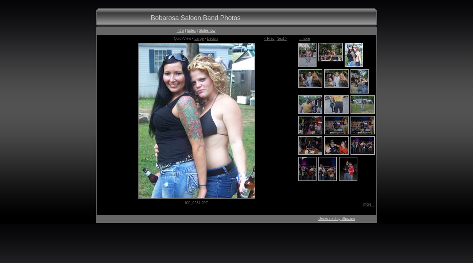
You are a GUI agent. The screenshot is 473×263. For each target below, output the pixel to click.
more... (369, 204)
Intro (180, 30)
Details (212, 39)
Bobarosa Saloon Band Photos (195, 18)
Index (191, 30)
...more (304, 39)
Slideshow (207, 30)
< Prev (269, 39)
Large (199, 39)
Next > (281, 39)
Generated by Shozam (336, 219)
